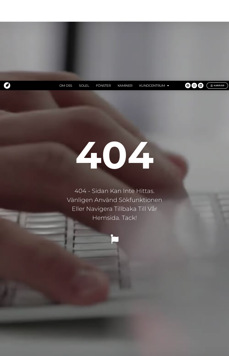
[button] (30, 230)
